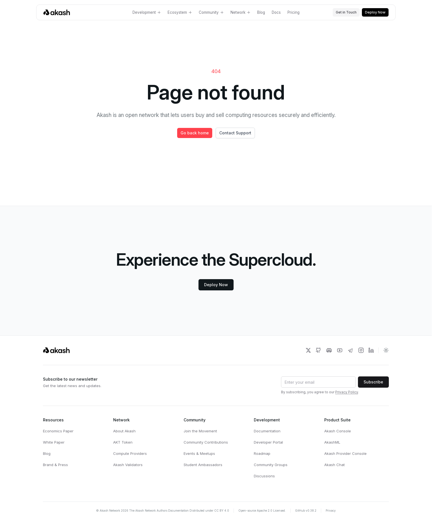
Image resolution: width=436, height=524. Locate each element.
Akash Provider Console (345, 453)
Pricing (293, 12)
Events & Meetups (199, 453)
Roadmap (262, 453)
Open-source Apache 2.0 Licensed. (262, 510)
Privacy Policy (346, 392)
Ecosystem (180, 12)
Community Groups (270, 464)
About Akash (124, 431)
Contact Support (235, 132)
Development (147, 12)
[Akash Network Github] (318, 350)
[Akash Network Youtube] (340, 350)
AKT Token (123, 442)
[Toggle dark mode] (386, 350)
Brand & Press (55, 464)
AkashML (332, 442)
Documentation (267, 431)
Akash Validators (128, 464)
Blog (261, 12)
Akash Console (337, 431)
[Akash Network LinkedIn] (371, 350)
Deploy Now (375, 12)
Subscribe (373, 382)
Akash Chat (334, 464)
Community (211, 12)
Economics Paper (58, 431)
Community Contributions (206, 442)
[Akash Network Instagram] (361, 350)
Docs (276, 12)
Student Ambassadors (203, 464)
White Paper (54, 442)
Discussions (264, 476)
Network (240, 12)
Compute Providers (130, 453)
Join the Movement (200, 431)
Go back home (195, 132)
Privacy (331, 510)
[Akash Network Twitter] (308, 350)
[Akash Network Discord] (329, 350)
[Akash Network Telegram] (350, 350)
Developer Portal (268, 442)
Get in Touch (346, 12)
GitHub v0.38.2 (305, 510)
